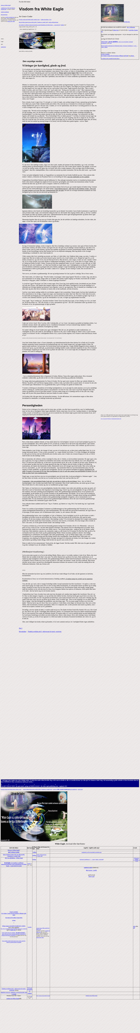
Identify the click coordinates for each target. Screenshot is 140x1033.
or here (13, 920)
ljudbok (62, 25)
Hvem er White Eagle (5, 5)
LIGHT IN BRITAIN (9, 17)
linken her (115, 30)
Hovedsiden (22, 631)
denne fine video (11, 21)
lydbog (34, 852)
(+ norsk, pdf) (40, 856)
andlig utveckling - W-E (46, 19)
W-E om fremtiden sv (29, 989)
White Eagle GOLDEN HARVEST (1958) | (14, 926)
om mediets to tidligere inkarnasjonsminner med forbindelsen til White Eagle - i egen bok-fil (39, 25)
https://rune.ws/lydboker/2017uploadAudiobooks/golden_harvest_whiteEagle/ (14, 928)
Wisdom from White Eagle (91, 995)
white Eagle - (117, 42)
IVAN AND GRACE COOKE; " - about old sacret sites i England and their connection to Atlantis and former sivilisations (14, 934)
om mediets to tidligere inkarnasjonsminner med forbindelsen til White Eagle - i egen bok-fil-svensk (14, 864)
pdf (134, 928)
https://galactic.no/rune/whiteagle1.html (43, 995)
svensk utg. (115, 21)
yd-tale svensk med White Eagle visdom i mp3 (29, 19)
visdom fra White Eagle (12, 998)
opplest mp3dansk (5, 12)
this (31, 996)
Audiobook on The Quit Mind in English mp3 (91, 852)
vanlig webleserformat (53, 22)
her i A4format (131, 27)
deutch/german (4, 14)
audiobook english (88, 867)
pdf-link (126, 55)
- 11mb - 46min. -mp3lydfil (92, 859)
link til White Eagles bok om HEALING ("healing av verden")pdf (33, 22)
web (134, 926)
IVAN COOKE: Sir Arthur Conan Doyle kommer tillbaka (112, 55)
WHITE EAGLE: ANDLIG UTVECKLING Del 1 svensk (136, 859)
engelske (30, 927)
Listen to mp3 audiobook (65, 789)
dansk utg (12, 930)
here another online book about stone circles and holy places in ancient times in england (14, 941)
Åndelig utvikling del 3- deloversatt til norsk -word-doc (44, 631)
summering (3, 46)
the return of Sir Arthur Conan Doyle (14, 917)
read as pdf (80, 789)
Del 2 (20, 628)
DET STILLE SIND (13, 852)
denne (133, 55)
